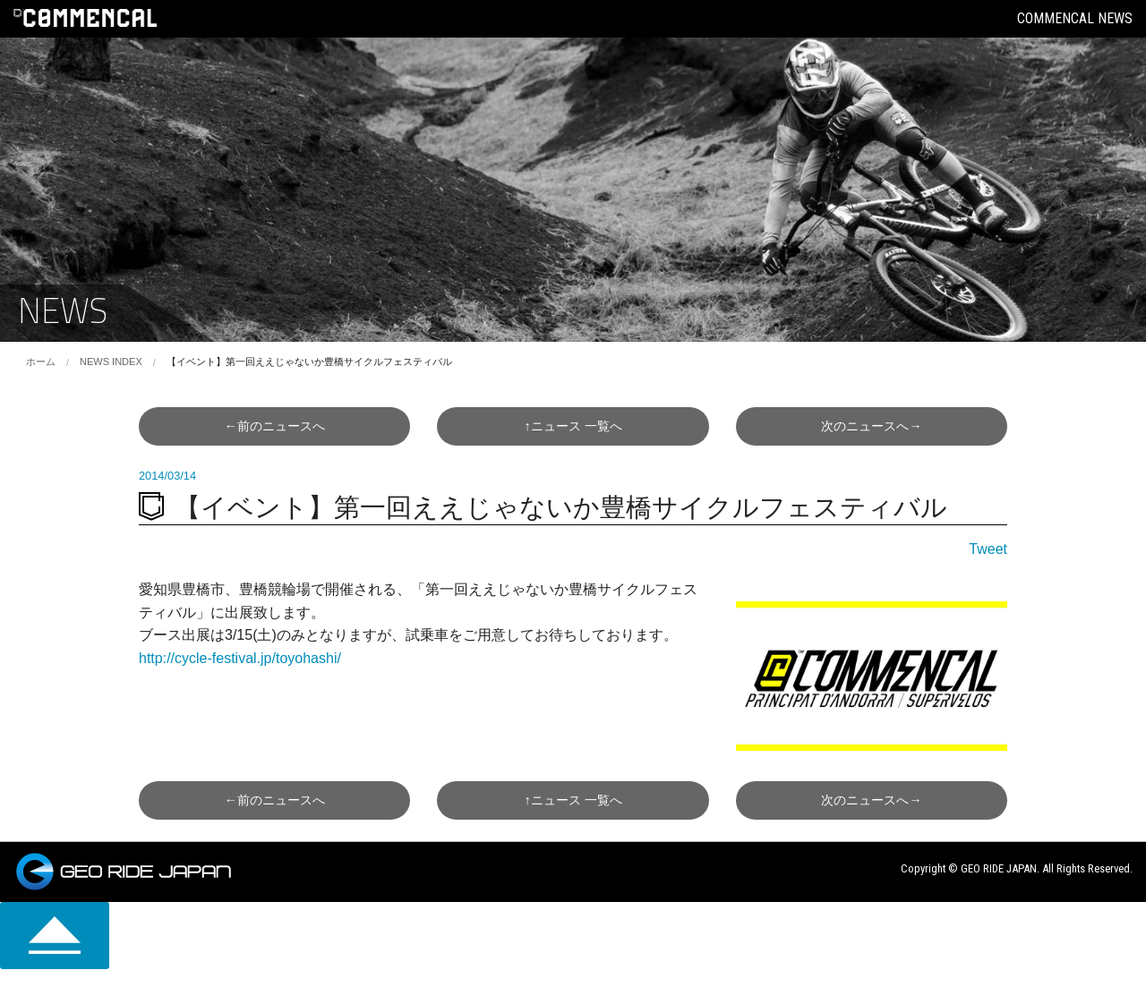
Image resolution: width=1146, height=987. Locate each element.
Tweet (988, 549)
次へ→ (871, 426)
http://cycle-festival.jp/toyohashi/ (240, 658)
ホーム (41, 361)
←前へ (274, 426)
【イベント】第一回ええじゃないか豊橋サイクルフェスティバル (309, 361)
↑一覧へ (572, 426)
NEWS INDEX (111, 361)
